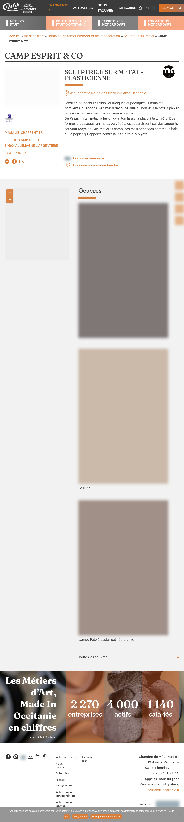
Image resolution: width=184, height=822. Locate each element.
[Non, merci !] (179, 814)
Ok (66, 816)
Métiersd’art (17, 23)
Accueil (14, 36)
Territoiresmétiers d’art (113, 23)
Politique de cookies (64, 804)
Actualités (62, 773)
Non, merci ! (80, 816)
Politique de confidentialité (65, 794)
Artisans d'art (34, 36)
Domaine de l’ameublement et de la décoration (84, 36)
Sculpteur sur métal (139, 36)
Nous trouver (64, 786)
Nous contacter (62, 765)
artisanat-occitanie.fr (163, 790)
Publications (64, 757)
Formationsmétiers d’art (159, 23)
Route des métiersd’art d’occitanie (71, 23)
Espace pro (87, 759)
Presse (60, 779)
